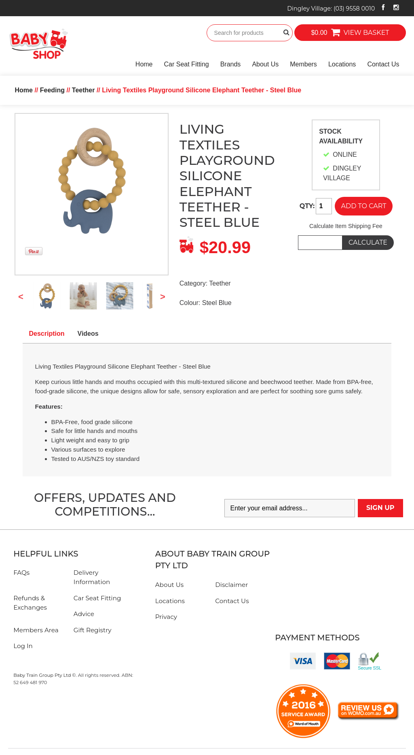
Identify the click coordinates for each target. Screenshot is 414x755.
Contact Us (383, 64)
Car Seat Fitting (186, 64)
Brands (230, 64)
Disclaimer (231, 585)
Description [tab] (47, 333)
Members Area (35, 630)
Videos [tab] (88, 333)
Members (303, 64)
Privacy (166, 617)
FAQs (21, 572)
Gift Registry (93, 630)
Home (144, 64)
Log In (23, 646)
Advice (84, 614)
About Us (265, 64)
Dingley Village (331, 8)
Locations (342, 64)
